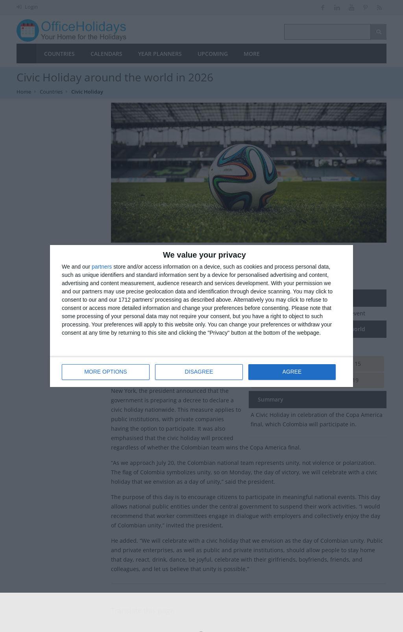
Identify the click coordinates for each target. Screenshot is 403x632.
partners (102, 266)
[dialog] (201, 316)
